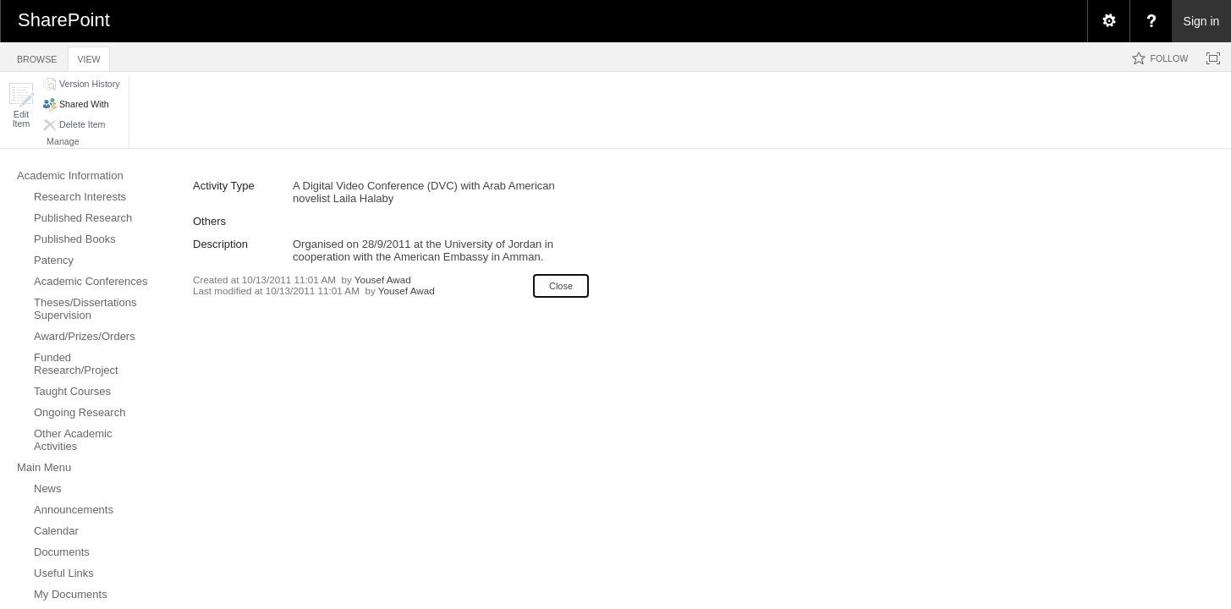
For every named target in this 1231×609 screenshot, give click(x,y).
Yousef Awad (382, 279)
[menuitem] (1108, 21)
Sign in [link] (1202, 21)
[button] (21, 105)
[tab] (37, 56)
